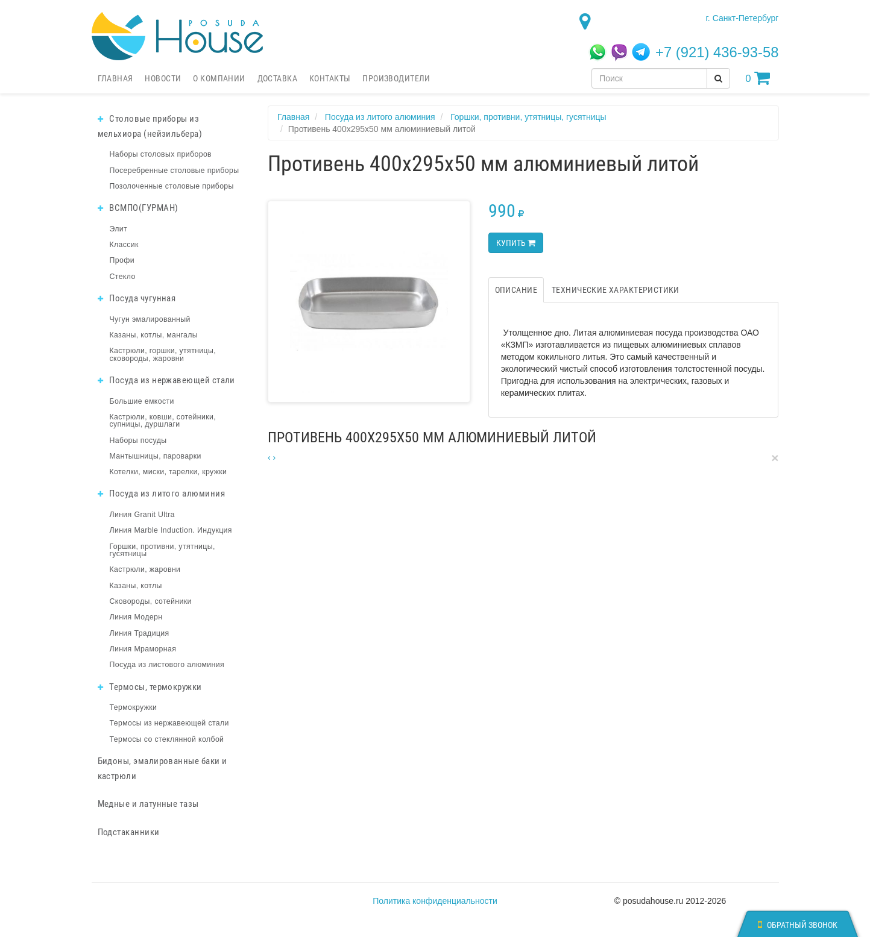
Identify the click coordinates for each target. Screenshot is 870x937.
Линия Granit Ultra (142, 514)
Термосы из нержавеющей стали (169, 723)
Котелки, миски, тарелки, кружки (168, 472)
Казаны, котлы (136, 585)
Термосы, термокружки (150, 687)
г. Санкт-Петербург (741, 18)
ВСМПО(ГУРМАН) (138, 207)
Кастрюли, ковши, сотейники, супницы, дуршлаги (163, 420)
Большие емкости (142, 401)
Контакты (329, 78)
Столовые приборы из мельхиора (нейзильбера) (150, 126)
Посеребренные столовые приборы (174, 170)
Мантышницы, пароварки (155, 456)
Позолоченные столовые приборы (172, 186)
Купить (515, 243)
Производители (396, 78)
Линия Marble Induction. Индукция (171, 530)
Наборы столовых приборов (161, 154)
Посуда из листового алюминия (167, 664)
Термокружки (133, 707)
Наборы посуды (138, 440)
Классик (124, 244)
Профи (122, 260)
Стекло (123, 276)
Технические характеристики (615, 290)
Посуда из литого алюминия (161, 493)
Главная (115, 78)
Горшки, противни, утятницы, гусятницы (162, 550)
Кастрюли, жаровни (145, 569)
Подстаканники (129, 832)
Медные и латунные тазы (148, 803)
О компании (219, 78)
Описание (516, 290)
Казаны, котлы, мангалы (154, 335)
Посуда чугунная (137, 298)
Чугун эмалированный (150, 319)
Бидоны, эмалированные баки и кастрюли (162, 769)
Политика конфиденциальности (435, 901)
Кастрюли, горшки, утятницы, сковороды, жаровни (163, 354)
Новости (163, 78)
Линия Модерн (136, 617)
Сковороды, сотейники (151, 601)
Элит (119, 229)
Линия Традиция (139, 633)
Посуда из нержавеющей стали (166, 380)
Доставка (277, 78)
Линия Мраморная (143, 649)
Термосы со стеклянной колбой (167, 739)
